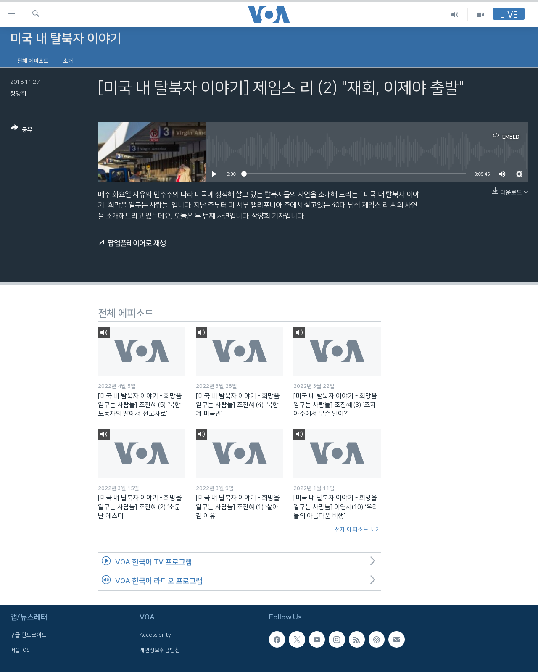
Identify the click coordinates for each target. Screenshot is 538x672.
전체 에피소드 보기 (358, 529)
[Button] (22, 130)
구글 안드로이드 (28, 635)
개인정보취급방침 (160, 650)
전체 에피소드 (33, 61)
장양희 (18, 93)
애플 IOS (20, 650)
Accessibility (155, 635)
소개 (68, 61)
